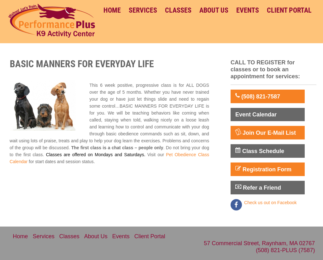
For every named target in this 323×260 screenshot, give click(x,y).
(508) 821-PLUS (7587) (285, 250)
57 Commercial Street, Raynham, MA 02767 (259, 243)
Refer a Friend (258, 187)
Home (112, 10)
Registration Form (263, 169)
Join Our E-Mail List (265, 132)
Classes (178, 10)
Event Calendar (256, 114)
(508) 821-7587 (257, 96)
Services (143, 10)
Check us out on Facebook (270, 202)
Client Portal (289, 10)
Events (247, 10)
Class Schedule (259, 150)
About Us (213, 10)
